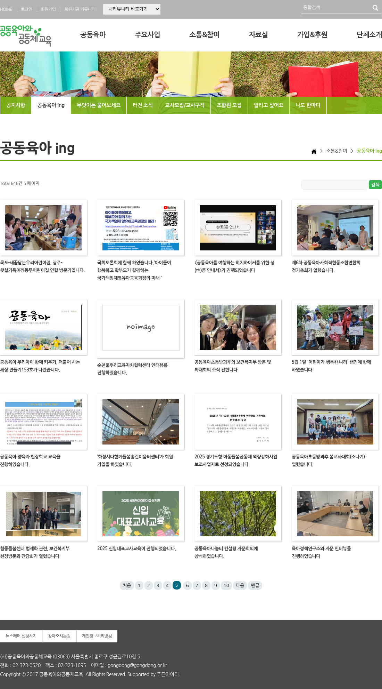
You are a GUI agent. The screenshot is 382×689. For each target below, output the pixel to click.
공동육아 (93, 34)
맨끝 (255, 585)
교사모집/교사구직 (185, 105)
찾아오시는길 (59, 636)
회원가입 (48, 9)
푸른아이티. (168, 674)
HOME (6, 9)
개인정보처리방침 (97, 636)
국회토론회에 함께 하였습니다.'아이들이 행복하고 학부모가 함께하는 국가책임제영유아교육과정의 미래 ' (134, 270)
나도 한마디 (308, 105)
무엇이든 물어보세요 (99, 105)
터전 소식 (143, 105)
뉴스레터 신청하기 (21, 636)
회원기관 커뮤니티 (80, 9)
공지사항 (15, 105)
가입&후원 (312, 34)
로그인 (26, 9)
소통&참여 (204, 34)
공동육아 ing (50, 105)
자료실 (258, 34)
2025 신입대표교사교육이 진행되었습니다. (136, 548)
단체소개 (369, 34)
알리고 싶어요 (268, 105)
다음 (240, 585)
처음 (127, 585)
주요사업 (147, 34)
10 (226, 585)
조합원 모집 (229, 105)
